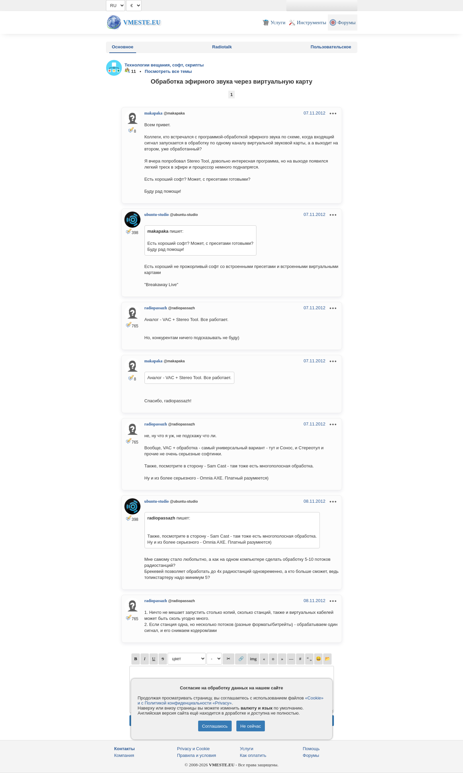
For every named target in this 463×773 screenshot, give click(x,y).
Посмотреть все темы (168, 71)
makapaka (153, 113)
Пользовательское (331, 46)
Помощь (311, 748)
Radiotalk (222, 46)
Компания (124, 755)
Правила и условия (196, 755)
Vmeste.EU (142, 22)
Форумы (311, 755)
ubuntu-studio (156, 214)
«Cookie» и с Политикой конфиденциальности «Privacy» (231, 700)
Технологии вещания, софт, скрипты (164, 64)
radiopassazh (155, 308)
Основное (122, 46)
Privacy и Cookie (193, 748)
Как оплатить (253, 755)
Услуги (246, 748)
